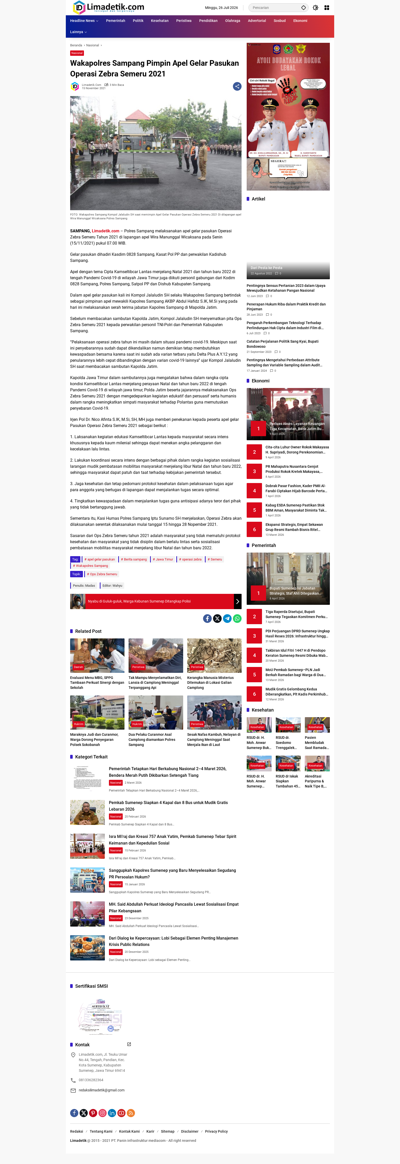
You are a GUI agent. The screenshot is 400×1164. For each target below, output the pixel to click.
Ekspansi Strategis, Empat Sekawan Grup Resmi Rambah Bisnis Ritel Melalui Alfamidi (294, 527)
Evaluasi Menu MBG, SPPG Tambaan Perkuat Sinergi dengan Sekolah (97, 683)
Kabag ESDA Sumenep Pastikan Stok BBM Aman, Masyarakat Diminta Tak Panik (295, 508)
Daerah (78, 667)
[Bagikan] (237, 86)
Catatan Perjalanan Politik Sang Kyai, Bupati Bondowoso (283, 344)
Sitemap (167, 1144)
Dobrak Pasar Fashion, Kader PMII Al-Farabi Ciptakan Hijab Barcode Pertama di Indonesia (298, 488)
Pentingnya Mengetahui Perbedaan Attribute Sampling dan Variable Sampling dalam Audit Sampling (283, 363)
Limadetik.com (105, 231)
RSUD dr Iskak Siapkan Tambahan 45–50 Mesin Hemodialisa (288, 781)
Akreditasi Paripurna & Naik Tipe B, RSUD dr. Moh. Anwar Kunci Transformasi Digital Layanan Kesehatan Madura (316, 781)
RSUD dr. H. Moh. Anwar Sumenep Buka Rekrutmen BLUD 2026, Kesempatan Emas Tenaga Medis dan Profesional (259, 742)
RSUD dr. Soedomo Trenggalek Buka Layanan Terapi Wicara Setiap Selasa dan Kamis (287, 742)
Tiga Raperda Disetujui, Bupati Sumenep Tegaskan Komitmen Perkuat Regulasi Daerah (297, 614)
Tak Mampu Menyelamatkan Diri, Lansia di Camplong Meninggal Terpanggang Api (155, 683)
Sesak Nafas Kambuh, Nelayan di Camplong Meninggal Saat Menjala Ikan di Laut (214, 739)
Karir (150, 1144)
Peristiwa (138, 667)
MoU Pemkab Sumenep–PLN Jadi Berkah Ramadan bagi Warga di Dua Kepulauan (294, 672)
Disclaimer (189, 1144)
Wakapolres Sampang (92, 566)
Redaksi (76, 1144)
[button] (302, 7)
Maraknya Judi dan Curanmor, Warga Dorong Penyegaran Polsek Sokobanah (94, 739)
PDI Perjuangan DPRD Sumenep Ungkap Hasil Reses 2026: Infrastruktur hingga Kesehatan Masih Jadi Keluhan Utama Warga (298, 634)
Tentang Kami (101, 1144)
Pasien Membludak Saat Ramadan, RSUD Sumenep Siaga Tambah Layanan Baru (317, 742)
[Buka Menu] (327, 8)
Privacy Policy (216, 1144)
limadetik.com (91, 85)
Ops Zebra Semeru (103, 574)
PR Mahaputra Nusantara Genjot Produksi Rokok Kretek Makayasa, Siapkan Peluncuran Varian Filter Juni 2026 (296, 469)
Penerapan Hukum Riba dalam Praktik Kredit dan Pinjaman (286, 306)
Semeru (216, 559)
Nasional (77, 53)
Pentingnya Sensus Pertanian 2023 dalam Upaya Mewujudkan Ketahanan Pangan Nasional (286, 288)
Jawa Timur (164, 559)
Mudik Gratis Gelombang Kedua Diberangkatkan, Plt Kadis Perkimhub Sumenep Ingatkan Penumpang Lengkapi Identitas (296, 692)
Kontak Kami (129, 1144)
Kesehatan (257, 727)
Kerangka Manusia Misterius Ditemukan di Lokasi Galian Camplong (210, 683)
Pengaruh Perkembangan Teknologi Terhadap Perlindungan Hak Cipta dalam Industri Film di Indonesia (284, 325)
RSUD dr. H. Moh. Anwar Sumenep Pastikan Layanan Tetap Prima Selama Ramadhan (259, 781)
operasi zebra (192, 559)
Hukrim (78, 724)
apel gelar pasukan (101, 559)
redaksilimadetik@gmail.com (101, 1103)
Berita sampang (135, 559)
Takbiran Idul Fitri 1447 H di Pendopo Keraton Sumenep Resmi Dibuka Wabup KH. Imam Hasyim (298, 653)
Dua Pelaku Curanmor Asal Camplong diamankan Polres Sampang (152, 739)
